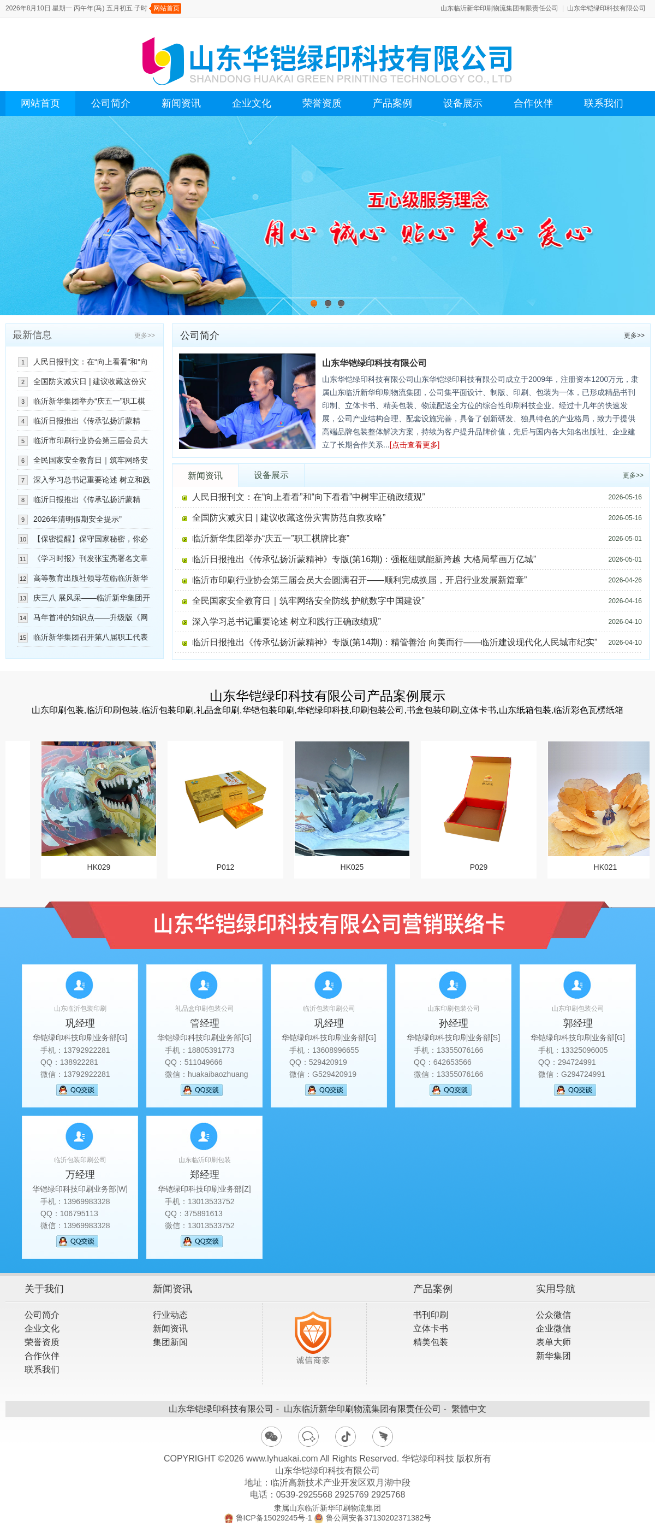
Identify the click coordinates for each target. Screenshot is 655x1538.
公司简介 (110, 103)
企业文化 (251, 103)
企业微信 (553, 1328)
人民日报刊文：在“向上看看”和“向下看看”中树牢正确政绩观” (308, 497)
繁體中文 (468, 1408)
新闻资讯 (181, 103)
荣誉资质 (322, 103)
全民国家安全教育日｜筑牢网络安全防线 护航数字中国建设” (308, 600)
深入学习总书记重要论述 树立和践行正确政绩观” (286, 621)
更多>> (634, 335)
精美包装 (430, 1342)
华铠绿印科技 (428, 1458)
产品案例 (392, 103)
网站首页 (166, 8)
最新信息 (32, 334)
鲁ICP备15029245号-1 (274, 1517)
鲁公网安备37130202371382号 (378, 1517)
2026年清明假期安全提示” (77, 519)
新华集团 (553, 1355)
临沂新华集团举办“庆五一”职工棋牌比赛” (270, 538)
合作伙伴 (533, 103)
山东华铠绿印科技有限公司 (606, 8)
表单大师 (553, 1342)
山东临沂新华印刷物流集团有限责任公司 (499, 8)
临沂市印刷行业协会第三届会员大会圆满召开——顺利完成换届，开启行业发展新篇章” (359, 580)
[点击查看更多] (415, 444)
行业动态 (170, 1314)
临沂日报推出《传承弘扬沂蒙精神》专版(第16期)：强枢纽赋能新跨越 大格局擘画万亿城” (364, 559)
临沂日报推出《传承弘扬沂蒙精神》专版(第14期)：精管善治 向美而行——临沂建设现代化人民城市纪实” (394, 642)
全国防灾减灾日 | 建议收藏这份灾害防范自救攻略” (288, 517)
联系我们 (603, 103)
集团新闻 (170, 1342)
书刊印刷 (430, 1314)
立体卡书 (430, 1328)
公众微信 (553, 1314)
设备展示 (463, 103)
